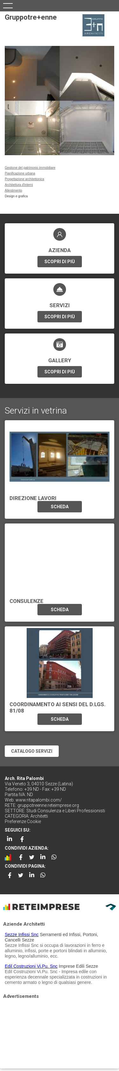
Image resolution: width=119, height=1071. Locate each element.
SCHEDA (60, 506)
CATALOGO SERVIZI (31, 751)
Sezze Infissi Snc (22, 934)
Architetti (39, 816)
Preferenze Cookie (23, 821)
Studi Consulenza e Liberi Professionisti (65, 810)
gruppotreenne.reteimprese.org (48, 805)
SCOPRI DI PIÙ (59, 261)
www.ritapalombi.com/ (39, 799)
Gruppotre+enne (31, 17)
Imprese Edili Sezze (78, 966)
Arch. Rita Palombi (24, 778)
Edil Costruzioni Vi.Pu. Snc (31, 966)
